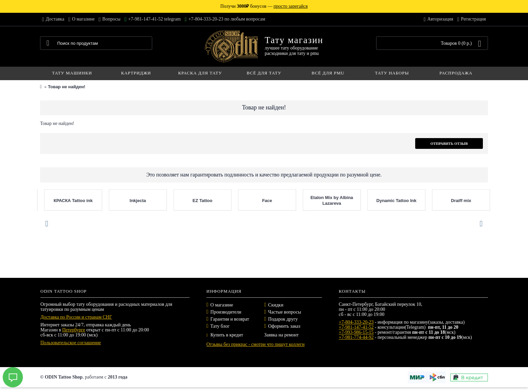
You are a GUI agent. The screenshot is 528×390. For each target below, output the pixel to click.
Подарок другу (283, 319)
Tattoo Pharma (103, 200)
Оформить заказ (284, 326)
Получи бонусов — (263, 6)
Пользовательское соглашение (70, 342)
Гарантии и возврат (229, 319)
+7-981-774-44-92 (356, 337)
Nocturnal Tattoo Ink (167, 200)
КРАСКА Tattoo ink (296, 200)
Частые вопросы (284, 312)
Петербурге (73, 329)
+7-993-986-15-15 (356, 332)
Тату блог (220, 326)
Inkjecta (361, 200)
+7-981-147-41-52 (356, 327)
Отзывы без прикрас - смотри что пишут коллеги (255, 344)
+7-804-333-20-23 (356, 322)
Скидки (275, 304)
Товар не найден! (66, 86)
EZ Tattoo (426, 200)
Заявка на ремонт (281, 334)
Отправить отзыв (449, 143)
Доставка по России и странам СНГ (76, 317)
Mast (232, 200)
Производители (225, 312)
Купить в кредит (224, 334)
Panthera (38, 200)
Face (491, 200)
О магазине (221, 304)
